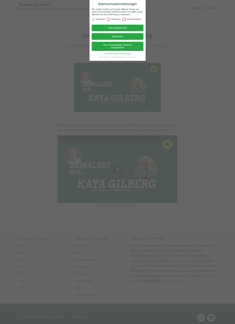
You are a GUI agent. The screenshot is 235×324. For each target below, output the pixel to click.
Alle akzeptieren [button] (117, 26)
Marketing (113, 17)
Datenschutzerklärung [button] (119, 56)
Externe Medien (132, 17)
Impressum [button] (132, 56)
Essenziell (98, 17)
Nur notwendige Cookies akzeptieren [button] (117, 45)
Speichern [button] (117, 34)
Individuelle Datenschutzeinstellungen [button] (117, 52)
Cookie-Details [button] (104, 56)
